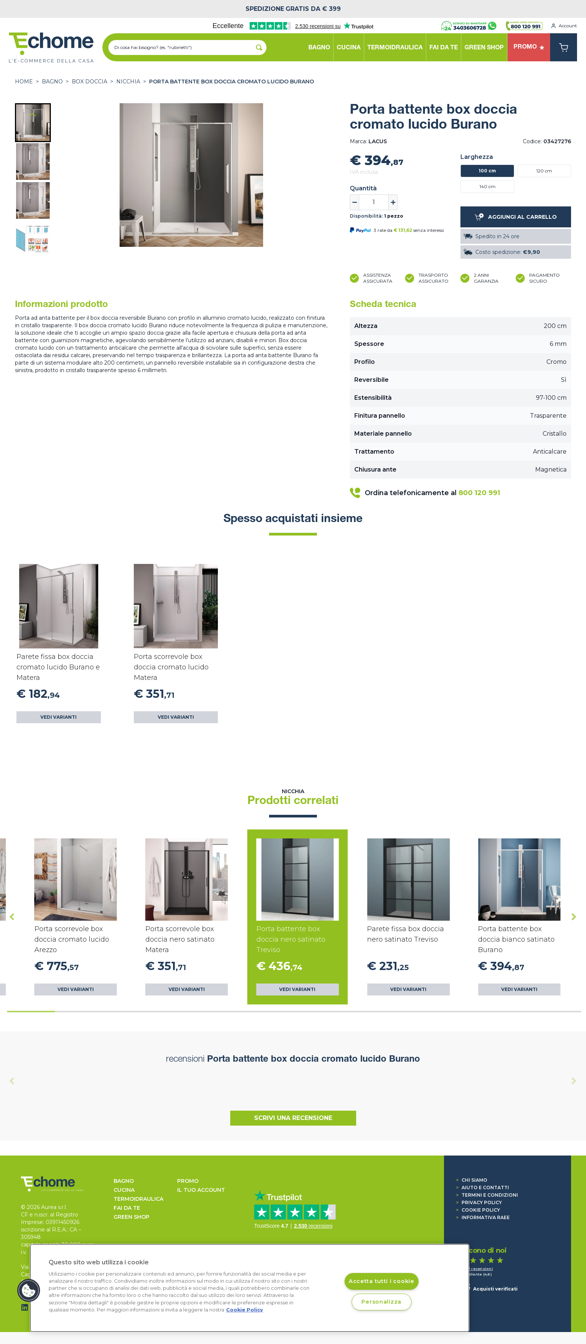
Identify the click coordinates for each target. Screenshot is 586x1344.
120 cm (544, 171)
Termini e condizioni (487, 1195)
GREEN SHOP (131, 1216)
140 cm (487, 186)
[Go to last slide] (33, 115)
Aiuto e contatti (482, 1187)
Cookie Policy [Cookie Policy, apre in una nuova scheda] (244, 1310)
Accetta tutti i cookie (381, 1281)
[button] (33, 122)
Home (24, 81)
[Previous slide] (12, 1081)
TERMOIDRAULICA (138, 1199)
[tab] (31, 1011)
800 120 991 (479, 493)
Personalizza (381, 1301)
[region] (249, 1288)
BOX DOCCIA (89, 81)
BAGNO (52, 81)
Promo (187, 1181)
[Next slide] (33, 247)
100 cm (487, 171)
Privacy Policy (479, 1202)
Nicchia (128, 81)
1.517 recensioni (477, 1269)
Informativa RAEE (483, 1217)
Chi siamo (471, 1180)
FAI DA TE (127, 1208)
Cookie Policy (478, 1210)
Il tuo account (201, 1190)
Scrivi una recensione (293, 1117)
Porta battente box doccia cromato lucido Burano (231, 81)
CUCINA (124, 1190)
